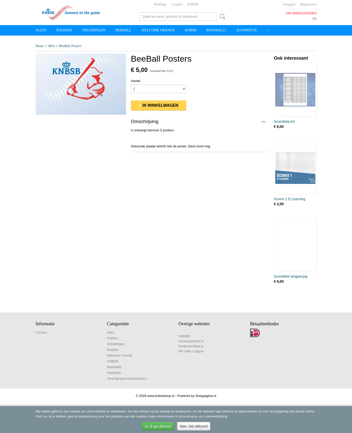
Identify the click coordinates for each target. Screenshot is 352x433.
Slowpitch (246, 30)
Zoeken (221, 16)
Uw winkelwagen (301, 13)
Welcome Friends (158, 30)
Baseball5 (216, 30)
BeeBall (123, 30)
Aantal (135, 81)
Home (40, 46)
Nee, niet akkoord (193, 426)
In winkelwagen (160, 105)
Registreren (308, 4)
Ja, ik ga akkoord (158, 426)
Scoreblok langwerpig (291, 276)
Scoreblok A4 (284, 122)
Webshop (160, 4)
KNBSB (192, 4)
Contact (176, 4)
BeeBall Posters (70, 46)
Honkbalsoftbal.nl (191, 341)
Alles (41, 30)
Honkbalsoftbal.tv (191, 346)
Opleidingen (93, 30)
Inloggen (289, 4)
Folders (64, 30)
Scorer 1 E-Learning (289, 199)
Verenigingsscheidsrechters (127, 378)
